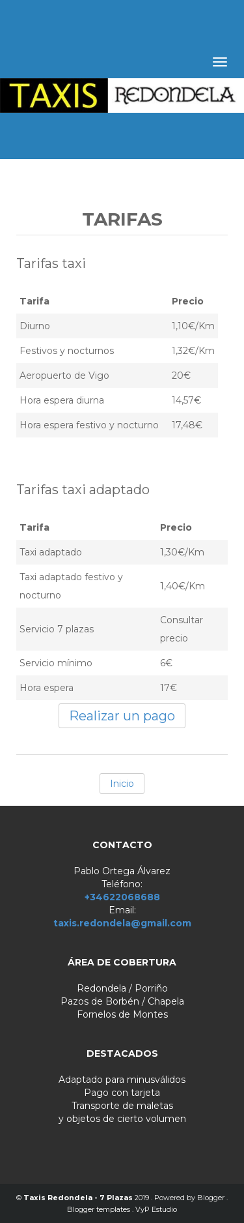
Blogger (211, 1197)
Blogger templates (99, 1209)
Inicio (122, 783)
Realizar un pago (122, 716)
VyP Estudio (156, 1209)
